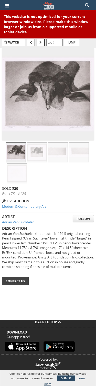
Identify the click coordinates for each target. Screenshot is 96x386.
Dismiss (66, 378)
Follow (83, 219)
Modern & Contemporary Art (24, 206)
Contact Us (15, 281)
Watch (13, 42)
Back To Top (48, 322)
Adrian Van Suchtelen (18, 222)
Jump (72, 42)
